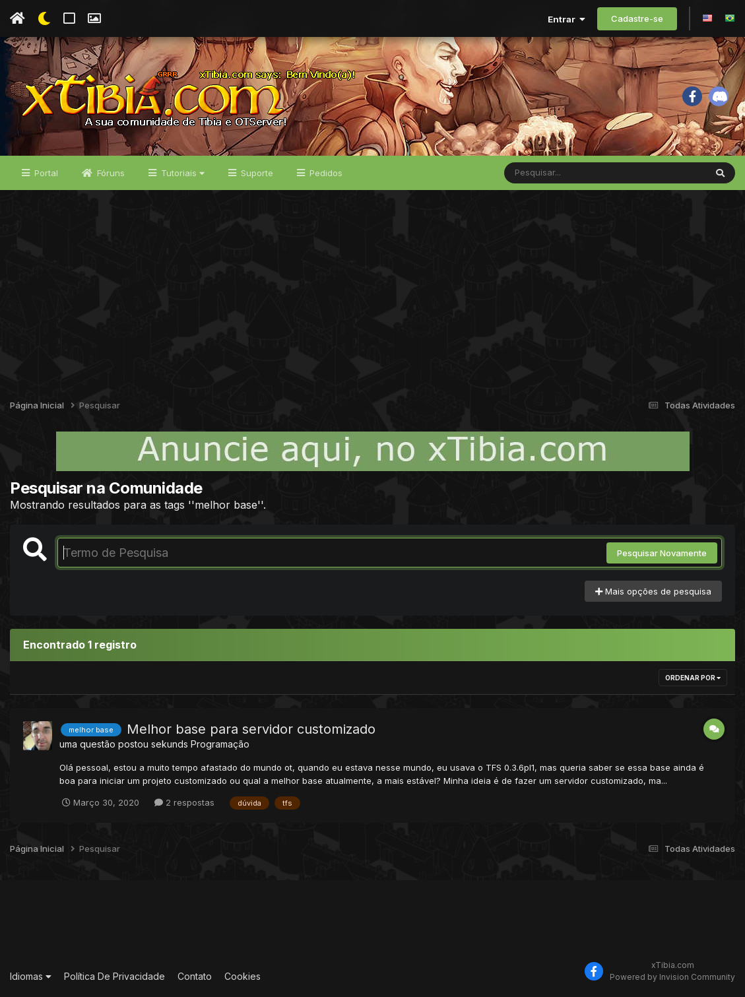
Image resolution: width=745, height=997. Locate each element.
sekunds (169, 744)
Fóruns (109, 173)
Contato (195, 976)
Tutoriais (181, 173)
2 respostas (184, 802)
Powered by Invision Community (672, 977)
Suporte (255, 173)
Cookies (242, 976)
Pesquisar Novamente (662, 553)
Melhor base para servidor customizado (251, 729)
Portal (45, 173)
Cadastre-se (637, 18)
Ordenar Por (693, 678)
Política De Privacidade (114, 976)
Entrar (566, 19)
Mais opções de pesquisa (653, 591)
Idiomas (30, 976)
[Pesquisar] (555, 172)
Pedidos (324, 173)
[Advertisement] (372, 289)
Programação (220, 744)
